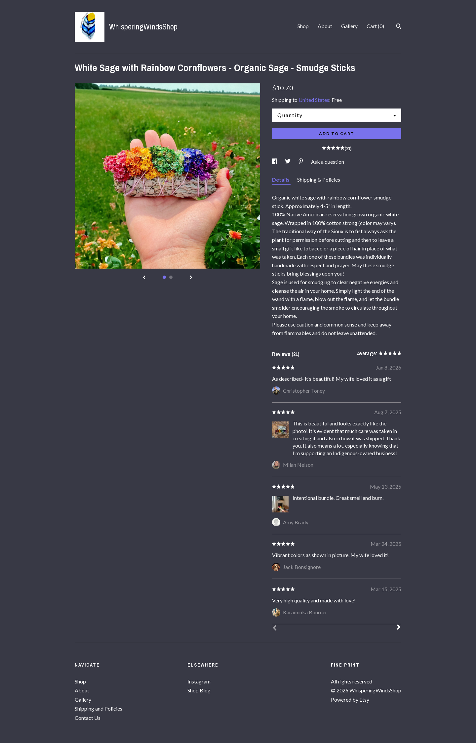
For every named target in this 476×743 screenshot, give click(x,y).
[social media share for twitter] (288, 161)
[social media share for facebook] (275, 161)
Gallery (349, 26)
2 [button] (171, 277)
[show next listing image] (191, 278)
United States (313, 100)
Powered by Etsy (350, 699)
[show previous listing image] (144, 278)
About (325, 26)
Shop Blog (199, 690)
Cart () (375, 26)
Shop (303, 26)
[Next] (398, 628)
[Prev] (274, 628)
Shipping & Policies (318, 179)
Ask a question (327, 161)
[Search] (398, 27)
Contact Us (87, 718)
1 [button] (164, 277)
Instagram (199, 681)
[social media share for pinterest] (301, 161)
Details (281, 179)
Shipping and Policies (98, 708)
